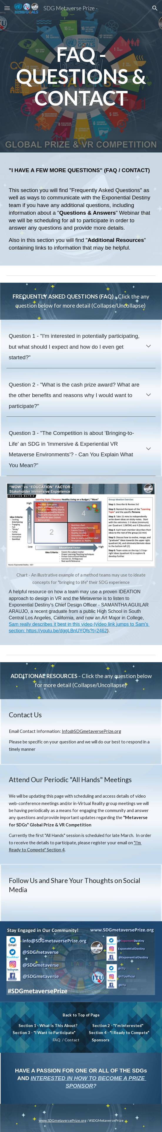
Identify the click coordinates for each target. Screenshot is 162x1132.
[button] (7, 8)
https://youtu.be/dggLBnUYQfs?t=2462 (66, 630)
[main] (81, 76)
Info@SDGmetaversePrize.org (91, 731)
